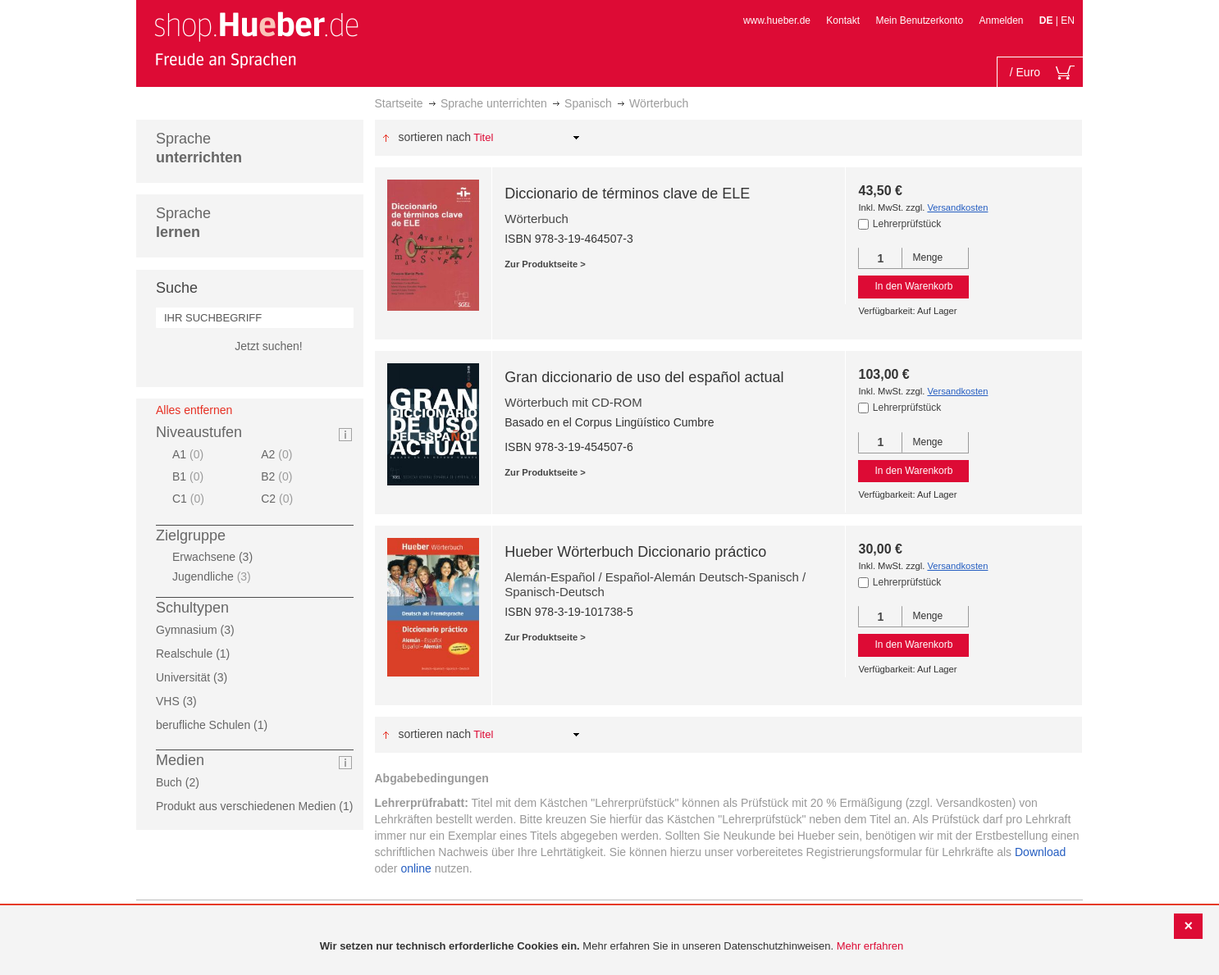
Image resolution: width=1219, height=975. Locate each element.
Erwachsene (217, 556)
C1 (190, 498)
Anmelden (1001, 20)
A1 (190, 454)
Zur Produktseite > (545, 264)
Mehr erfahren (870, 946)
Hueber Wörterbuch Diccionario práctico (635, 552)
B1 (190, 476)
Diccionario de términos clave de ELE (627, 193)
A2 (278, 454)
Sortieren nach (434, 137)
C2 (279, 498)
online (415, 868)
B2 (278, 476)
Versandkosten (957, 207)
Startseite (399, 103)
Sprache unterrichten (494, 103)
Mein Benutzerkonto (919, 20)
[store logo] (256, 39)
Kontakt (843, 20)
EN (1068, 20)
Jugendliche (213, 576)
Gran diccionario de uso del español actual (643, 377)
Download (1040, 852)
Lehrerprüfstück (907, 224)
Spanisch (588, 103)
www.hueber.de (776, 20)
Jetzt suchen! (269, 346)
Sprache (199, 148)
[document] (612, 946)
